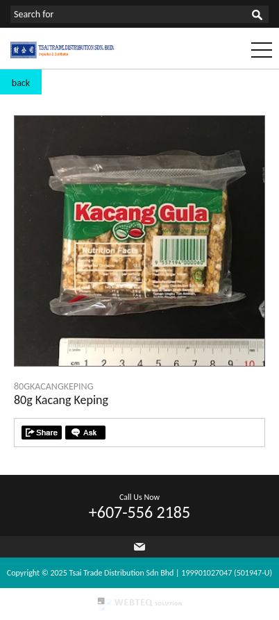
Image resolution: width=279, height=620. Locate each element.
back (21, 83)
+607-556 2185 (139, 512)
